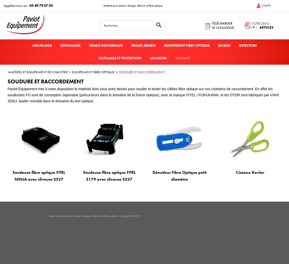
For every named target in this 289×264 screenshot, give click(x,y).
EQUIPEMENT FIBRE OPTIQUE (187, 45)
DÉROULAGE (70, 45)
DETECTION (248, 45)
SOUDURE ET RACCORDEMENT (142, 72)
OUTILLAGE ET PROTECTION (120, 58)
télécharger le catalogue (223, 25)
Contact (182, 58)
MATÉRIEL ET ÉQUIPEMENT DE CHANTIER (38, 72)
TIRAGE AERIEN (143, 45)
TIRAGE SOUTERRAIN (106, 45)
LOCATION (158, 58)
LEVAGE (224, 45)
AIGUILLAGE (42, 45)
